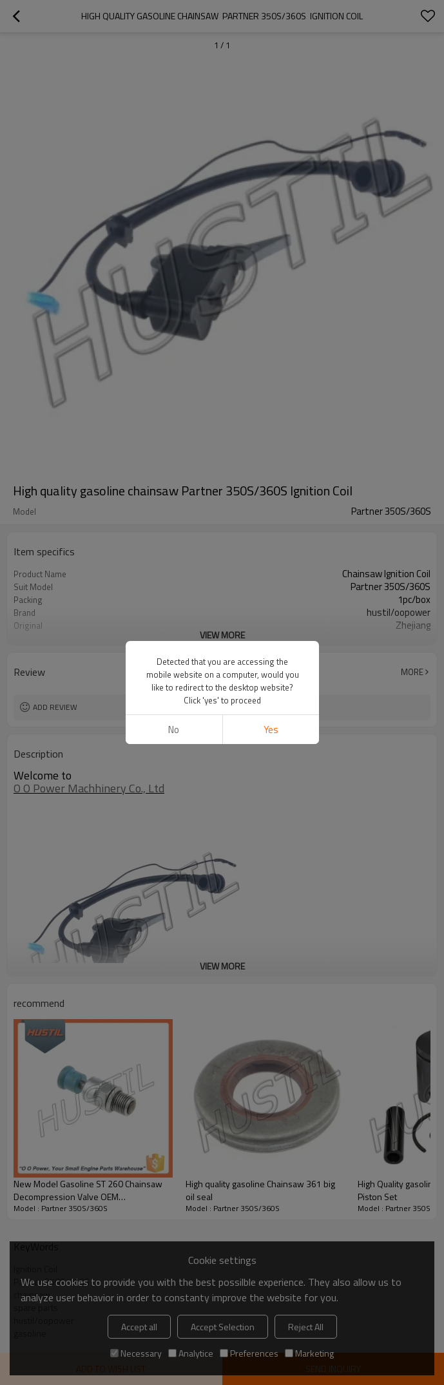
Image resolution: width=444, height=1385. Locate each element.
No (173, 729)
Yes (270, 729)
